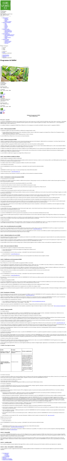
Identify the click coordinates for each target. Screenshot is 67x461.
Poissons (6, 27)
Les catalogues (7, 455)
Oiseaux (6, 25)
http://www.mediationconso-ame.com (38, 301)
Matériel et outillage (8, 21)
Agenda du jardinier (8, 41)
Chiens (6, 24)
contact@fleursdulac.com (15, 171)
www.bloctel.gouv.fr (13, 429)
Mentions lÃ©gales (6, 456)
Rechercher (6, 43)
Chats (5, 23)
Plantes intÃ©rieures (8, 31)
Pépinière (6, 18)
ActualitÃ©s (7, 40)
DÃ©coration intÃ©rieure (9, 35)
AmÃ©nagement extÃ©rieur (9, 34)
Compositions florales (8, 30)
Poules (6, 28)
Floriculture (7, 19)
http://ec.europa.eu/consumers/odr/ (60, 305)
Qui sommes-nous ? (6, 453)
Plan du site (4, 457)
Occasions (6, 32)
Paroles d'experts (7, 42)
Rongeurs (6, 26)
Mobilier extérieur (8, 37)
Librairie (6, 36)
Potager (6, 20)
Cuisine (6, 38)
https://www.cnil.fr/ (51, 415)
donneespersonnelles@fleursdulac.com (17, 426)
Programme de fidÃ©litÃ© (7, 458)
